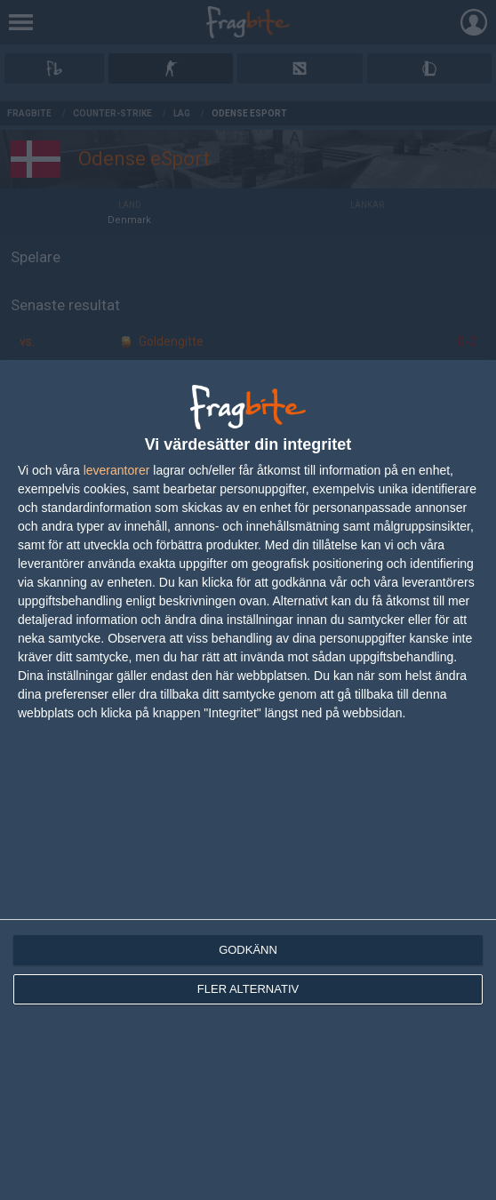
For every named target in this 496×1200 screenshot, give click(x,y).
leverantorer (117, 470)
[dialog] (248, 780)
